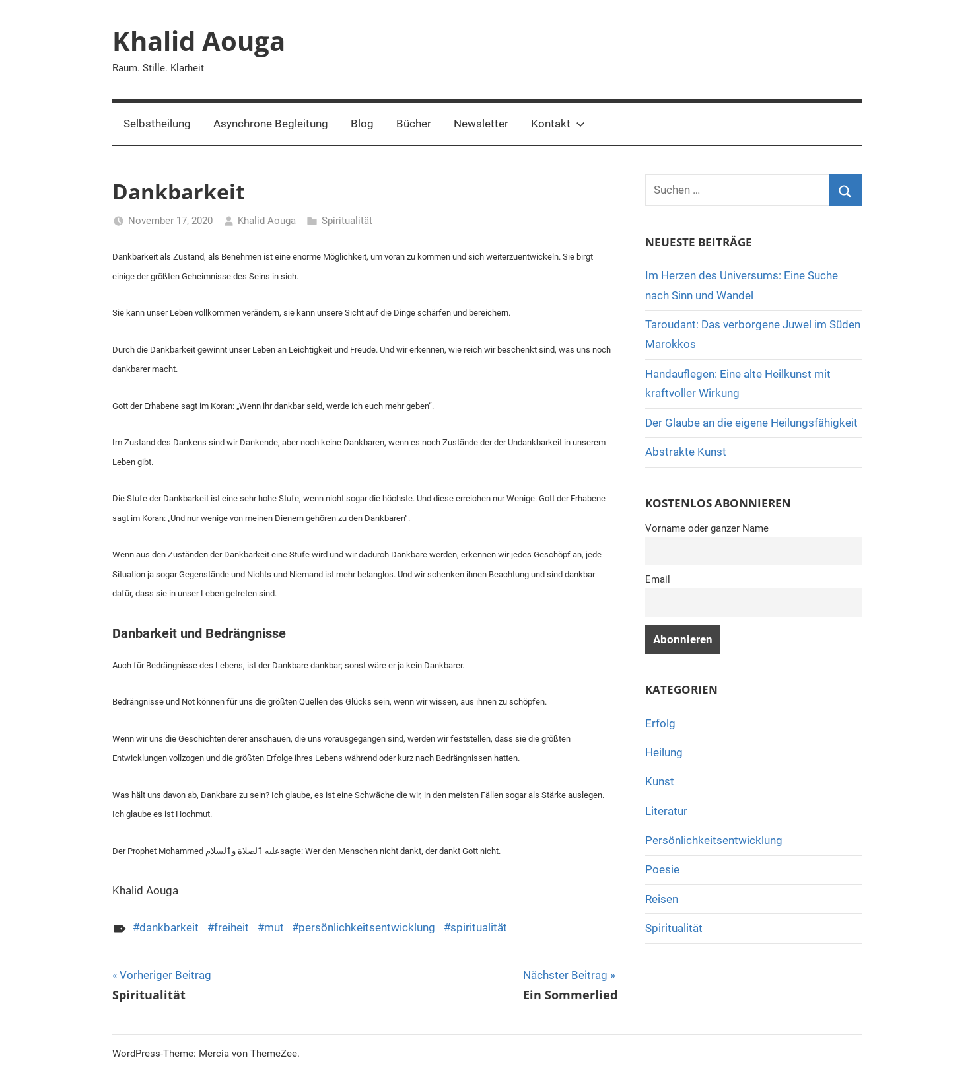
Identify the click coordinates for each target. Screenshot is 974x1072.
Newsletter (481, 123)
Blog (362, 123)
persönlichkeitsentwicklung (366, 927)
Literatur (666, 811)
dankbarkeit (169, 927)
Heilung (664, 752)
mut (274, 927)
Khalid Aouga (198, 40)
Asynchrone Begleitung (270, 123)
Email (657, 579)
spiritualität (478, 927)
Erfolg (660, 723)
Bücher (413, 123)
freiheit (231, 927)
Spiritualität (347, 221)
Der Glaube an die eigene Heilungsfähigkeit (751, 422)
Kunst (659, 781)
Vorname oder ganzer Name (707, 528)
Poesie (662, 869)
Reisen (661, 899)
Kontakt (558, 123)
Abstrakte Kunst (685, 451)
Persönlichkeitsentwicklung (714, 840)
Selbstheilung (157, 123)
